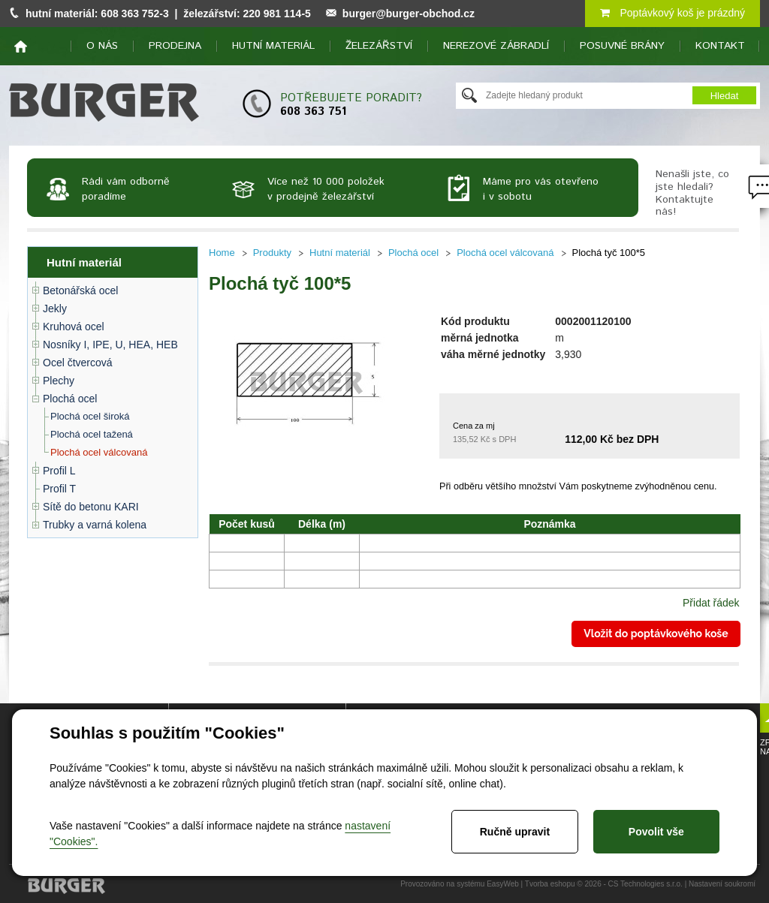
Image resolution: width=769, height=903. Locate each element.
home (20, 47)
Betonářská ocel (80, 290)
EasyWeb (503, 884)
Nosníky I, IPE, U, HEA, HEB (110, 345)
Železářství (378, 45)
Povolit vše (656, 832)
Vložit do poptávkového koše (656, 634)
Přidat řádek (711, 603)
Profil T (59, 489)
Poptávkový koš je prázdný (672, 13)
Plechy (58, 381)
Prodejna (175, 45)
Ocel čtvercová (78, 363)
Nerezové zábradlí (496, 45)
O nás (102, 45)
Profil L (59, 471)
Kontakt (720, 45)
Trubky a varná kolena (94, 525)
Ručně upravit (515, 832)
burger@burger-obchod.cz (408, 14)
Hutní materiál (273, 45)
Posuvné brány (622, 45)
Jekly (55, 309)
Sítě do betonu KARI (91, 507)
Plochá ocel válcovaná (98, 452)
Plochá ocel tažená (91, 434)
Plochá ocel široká (90, 416)
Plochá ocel (70, 399)
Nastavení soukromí (722, 884)
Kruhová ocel (73, 327)
